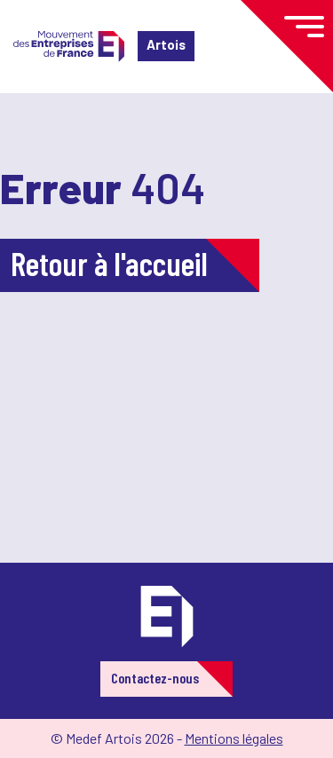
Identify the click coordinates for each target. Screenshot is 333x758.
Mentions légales (234, 738)
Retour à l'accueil (109, 263)
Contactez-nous (155, 677)
